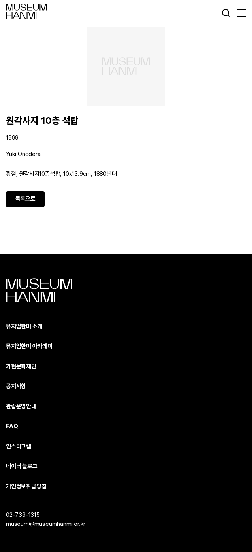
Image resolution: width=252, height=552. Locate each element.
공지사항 (16, 386)
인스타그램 (18, 446)
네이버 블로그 (22, 466)
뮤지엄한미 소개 (24, 326)
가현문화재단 (21, 366)
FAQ (12, 426)
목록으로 (25, 198)
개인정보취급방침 (26, 486)
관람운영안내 (21, 406)
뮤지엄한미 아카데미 (29, 346)
